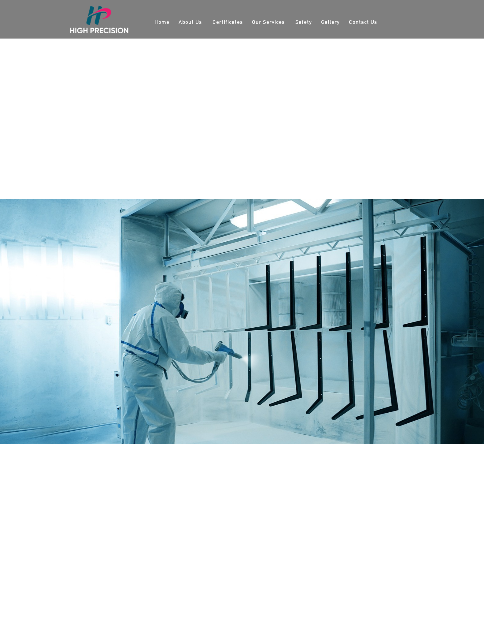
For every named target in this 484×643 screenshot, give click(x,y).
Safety (303, 21)
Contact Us (363, 21)
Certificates (227, 21)
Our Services (268, 21)
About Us (190, 21)
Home (161, 21)
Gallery (330, 21)
